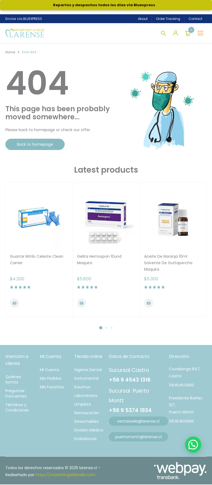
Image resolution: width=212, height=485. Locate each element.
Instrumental (86, 379)
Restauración (86, 413)
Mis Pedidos (50, 379)
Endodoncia (85, 439)
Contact (195, 18)
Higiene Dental (88, 370)
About (143, 18)
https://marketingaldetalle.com (65, 475)
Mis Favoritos (52, 387)
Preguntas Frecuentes (16, 394)
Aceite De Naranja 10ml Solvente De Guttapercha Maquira (168, 263)
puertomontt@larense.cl (138, 437)
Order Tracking (168, 18)
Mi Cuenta (49, 370)
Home (10, 52)
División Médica (88, 430)
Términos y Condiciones (17, 408)
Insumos (82, 387)
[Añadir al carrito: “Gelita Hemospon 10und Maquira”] (81, 303)
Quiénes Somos (13, 380)
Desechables (86, 422)
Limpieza (82, 404)
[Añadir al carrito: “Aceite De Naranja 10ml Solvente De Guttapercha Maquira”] (148, 303)
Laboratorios (86, 396)
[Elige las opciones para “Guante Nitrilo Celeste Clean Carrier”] (14, 303)
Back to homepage (35, 145)
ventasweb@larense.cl (138, 421)
